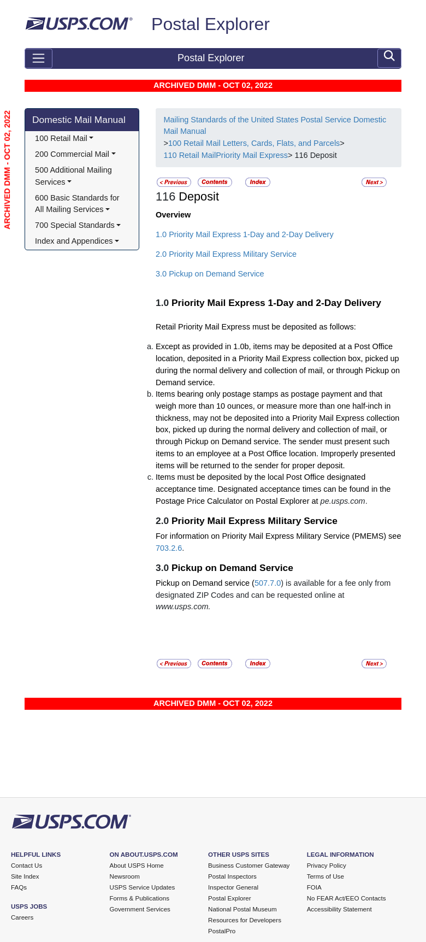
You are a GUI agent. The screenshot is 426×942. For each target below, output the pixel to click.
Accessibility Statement (339, 909)
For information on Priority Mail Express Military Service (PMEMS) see (278, 536)
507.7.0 (268, 583)
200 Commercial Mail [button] (72, 154)
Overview (173, 214)
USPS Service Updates (142, 887)
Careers (22, 917)
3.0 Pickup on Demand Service (210, 273)
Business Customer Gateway (248, 865)
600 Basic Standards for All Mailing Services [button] (78, 203)
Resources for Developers (244, 920)
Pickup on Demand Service (232, 567)
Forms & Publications (139, 898)
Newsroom (125, 876)
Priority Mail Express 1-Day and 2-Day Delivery (276, 302)
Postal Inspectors (232, 876)
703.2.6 (169, 548)
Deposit (199, 196)
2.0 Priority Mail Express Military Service (226, 254)
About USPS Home (137, 865)
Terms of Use (325, 876)
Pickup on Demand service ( (205, 583)
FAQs (19, 887)
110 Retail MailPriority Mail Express (225, 155)
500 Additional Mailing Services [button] (74, 176)
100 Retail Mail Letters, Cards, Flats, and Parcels (254, 143)
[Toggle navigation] (38, 58)
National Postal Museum (242, 909)
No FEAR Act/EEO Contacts (346, 898)
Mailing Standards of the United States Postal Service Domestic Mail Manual (274, 125)
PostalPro (221, 931)
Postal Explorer (210, 24)
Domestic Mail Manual (79, 119)
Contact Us (26, 865)
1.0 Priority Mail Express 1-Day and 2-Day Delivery (245, 234)
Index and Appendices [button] (74, 241)
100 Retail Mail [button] (61, 138)
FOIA (314, 887)
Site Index (25, 876)
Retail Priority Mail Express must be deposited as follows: (256, 326)
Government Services (140, 909)
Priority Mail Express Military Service (254, 520)
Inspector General (233, 887)
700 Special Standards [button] (75, 225)
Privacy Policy (326, 865)
